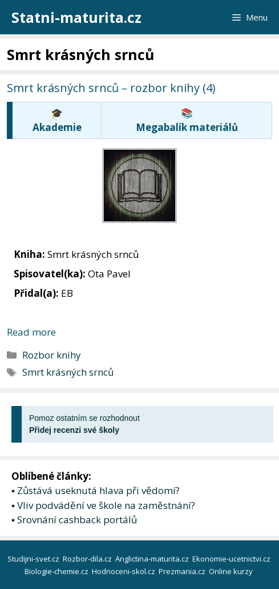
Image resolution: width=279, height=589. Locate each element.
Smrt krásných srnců (68, 372)
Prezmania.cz (183, 571)
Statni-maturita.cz (76, 17)
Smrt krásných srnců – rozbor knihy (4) (111, 87)
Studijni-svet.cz (34, 559)
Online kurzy (231, 571)
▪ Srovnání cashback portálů (74, 519)
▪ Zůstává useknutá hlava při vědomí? (95, 490)
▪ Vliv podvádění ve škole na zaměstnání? (103, 505)
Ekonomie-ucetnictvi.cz (232, 559)
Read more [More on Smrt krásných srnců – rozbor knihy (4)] (31, 332)
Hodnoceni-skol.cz (124, 571)
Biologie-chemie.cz (57, 571)
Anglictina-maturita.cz (153, 559)
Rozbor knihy (51, 354)
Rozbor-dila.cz (88, 559)
